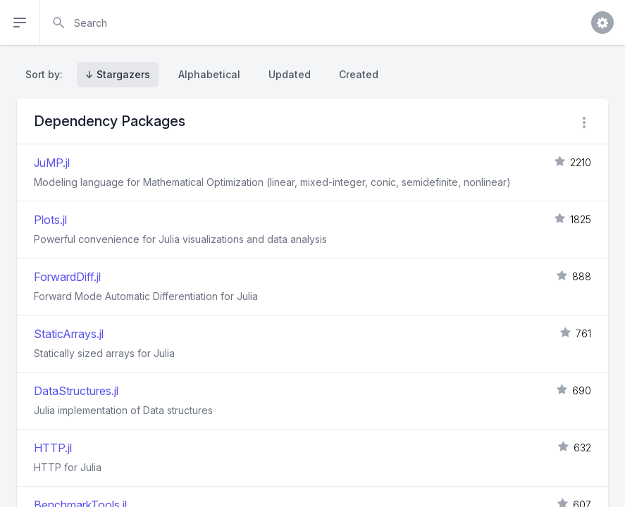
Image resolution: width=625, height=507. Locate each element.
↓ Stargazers (117, 74)
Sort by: (46, 74)
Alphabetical (209, 74)
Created (358, 74)
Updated (289, 74)
